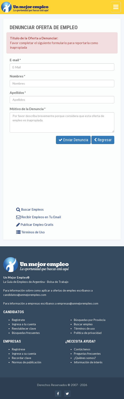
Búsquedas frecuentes (26, 333)
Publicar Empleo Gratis (34, 224)
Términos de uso (84, 328)
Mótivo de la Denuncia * (28, 109)
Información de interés (88, 362)
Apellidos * (18, 93)
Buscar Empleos (30, 209)
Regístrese (18, 349)
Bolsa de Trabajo (57, 282)
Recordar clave (21, 358)
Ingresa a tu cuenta (24, 324)
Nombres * (17, 76)
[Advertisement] (62, 174)
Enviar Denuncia (73, 140)
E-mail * (15, 60)
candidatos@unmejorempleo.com (24, 294)
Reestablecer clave (24, 328)
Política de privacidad (88, 333)
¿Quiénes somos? (85, 358)
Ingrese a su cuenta (24, 353)
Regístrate (18, 320)
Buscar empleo (83, 324)
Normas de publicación (26, 362)
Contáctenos (82, 349)
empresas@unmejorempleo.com (77, 303)
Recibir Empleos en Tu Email (38, 217)
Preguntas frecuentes (87, 353)
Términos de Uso (30, 232)
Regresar (103, 140)
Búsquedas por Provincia (89, 320)
